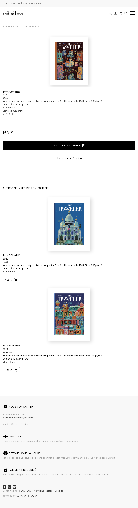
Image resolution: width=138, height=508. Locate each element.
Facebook (4, 487)
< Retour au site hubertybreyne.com (23, 3)
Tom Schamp (12, 91)
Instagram (9, 487)
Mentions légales (43, 491)
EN (126, 13)
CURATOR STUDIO (26, 495)
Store (15, 26)
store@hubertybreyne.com (18, 417)
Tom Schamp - (31, 26)
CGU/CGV (26, 491)
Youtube (14, 487)
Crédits (59, 491)
